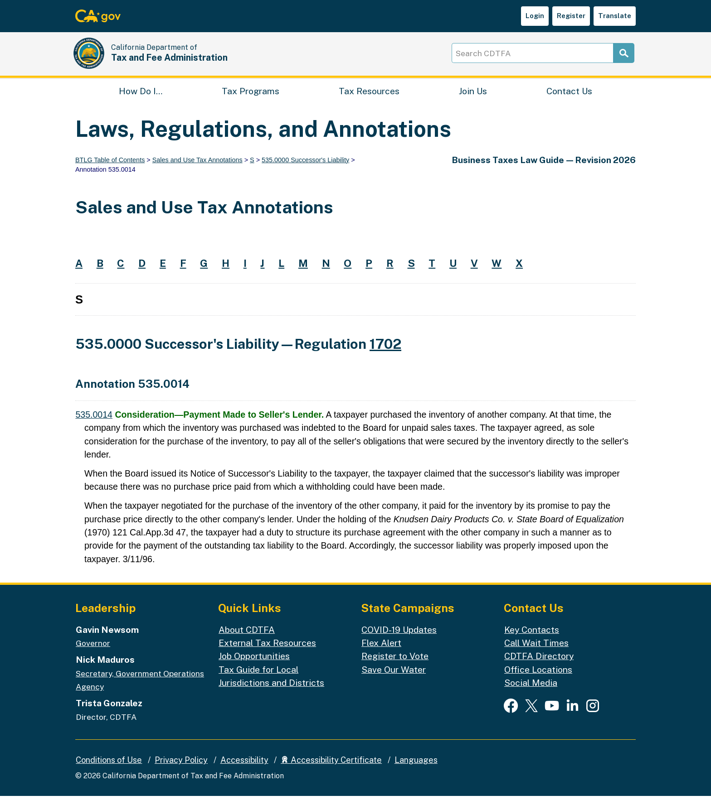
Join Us (473, 97)
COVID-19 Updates (399, 638)
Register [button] (571, 15)
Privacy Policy (181, 769)
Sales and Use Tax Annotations (197, 169)
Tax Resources (369, 97)
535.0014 (93, 424)
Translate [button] (614, 15)
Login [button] (535, 15)
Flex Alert (381, 651)
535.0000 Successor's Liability (305, 169)
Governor (93, 652)
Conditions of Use (109, 769)
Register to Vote (395, 665)
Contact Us (569, 97)
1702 (385, 353)
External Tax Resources (267, 651)
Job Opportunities (254, 665)
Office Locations (538, 678)
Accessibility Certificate (331, 769)
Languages (416, 769)
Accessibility (244, 769)
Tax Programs (250, 97)
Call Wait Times (536, 651)
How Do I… (140, 97)
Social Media (530, 691)
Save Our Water (393, 678)
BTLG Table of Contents (110, 169)
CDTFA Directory (539, 665)
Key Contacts (531, 638)
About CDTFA (247, 638)
